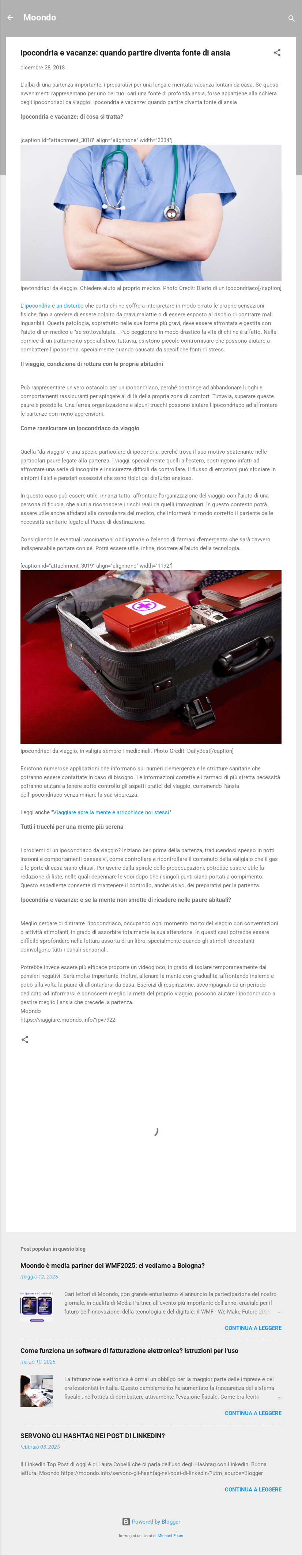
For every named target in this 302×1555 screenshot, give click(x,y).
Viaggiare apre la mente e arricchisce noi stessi (111, 812)
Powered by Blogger (151, 1521)
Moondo (39, 17)
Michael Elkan (170, 1535)
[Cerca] (291, 20)
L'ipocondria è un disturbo (52, 305)
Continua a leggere (253, 1328)
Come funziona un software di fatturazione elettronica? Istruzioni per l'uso (129, 1350)
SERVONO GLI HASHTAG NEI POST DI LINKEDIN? (92, 1436)
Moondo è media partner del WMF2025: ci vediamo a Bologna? (112, 1265)
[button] (277, 54)
